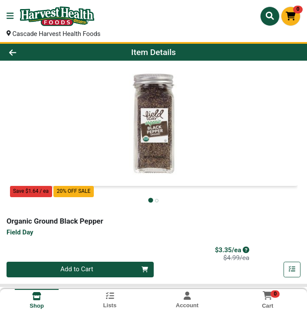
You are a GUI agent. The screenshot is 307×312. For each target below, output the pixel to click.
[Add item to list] (292, 270)
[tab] (150, 200)
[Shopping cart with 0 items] (290, 16)
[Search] (270, 16)
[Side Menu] (10, 16)
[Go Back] (43, 52)
